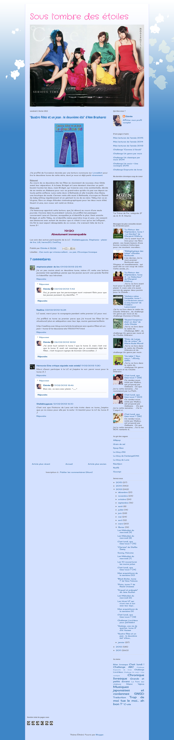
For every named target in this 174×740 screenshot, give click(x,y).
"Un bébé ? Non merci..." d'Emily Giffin (132, 358)
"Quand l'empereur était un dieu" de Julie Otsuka (133, 322)
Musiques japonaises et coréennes (128, 690)
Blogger (100, 735)
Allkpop (117, 440)
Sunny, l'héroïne (126, 553)
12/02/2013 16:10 (63, 404)
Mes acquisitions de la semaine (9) (128, 610)
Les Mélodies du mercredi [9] (126, 531)
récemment (97, 175)
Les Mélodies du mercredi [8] (126, 537)
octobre (122, 499)
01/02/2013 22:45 (71, 267)
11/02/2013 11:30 (90, 365)
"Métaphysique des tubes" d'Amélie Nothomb (133, 253)
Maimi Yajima (135, 684)
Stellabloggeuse (80, 240)
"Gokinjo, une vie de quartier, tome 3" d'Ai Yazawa (127, 628)
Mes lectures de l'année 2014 (128, 142)
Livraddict (97, 173)
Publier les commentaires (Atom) (76, 472)
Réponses (44, 284)
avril (120, 520)
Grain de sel (119, 444)
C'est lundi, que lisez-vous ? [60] (133, 396)
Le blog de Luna (121, 460)
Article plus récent (41, 464)
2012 (119, 647)
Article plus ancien (97, 464)
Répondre (41, 279)
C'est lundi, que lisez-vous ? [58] (133, 376)
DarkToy (57, 242)
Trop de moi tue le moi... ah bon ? (128, 700)
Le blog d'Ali (119, 452)
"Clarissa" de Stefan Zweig (127, 548)
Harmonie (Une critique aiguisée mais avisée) (58, 365)
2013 (119, 489)
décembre (123, 492)
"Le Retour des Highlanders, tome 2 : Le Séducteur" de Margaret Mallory (133, 276)
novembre (123, 496)
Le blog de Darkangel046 (126, 456)
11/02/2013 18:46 (64, 385)
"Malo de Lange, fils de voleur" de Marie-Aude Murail (133, 341)
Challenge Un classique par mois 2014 (126, 158)
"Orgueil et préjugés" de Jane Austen (128, 591)
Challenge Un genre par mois (127, 153)
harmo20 (46, 242)
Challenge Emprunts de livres (127, 169)
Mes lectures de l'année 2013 (128, 146)
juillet (121, 510)
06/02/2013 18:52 (65, 342)
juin (120, 513)
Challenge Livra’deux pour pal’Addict (128, 621)
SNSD (139, 693)
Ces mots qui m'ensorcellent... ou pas (57, 252)
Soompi (117, 472)
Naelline (40, 310)
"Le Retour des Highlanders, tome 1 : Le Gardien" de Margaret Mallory (134, 232)
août (120, 506)
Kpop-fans (118, 448)
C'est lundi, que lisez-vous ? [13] (127, 616)
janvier (121, 642)
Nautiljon (117, 464)
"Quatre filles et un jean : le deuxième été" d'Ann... (127, 636)
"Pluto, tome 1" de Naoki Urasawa (126, 585)
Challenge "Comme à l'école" (127, 149)
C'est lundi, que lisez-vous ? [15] (127, 542)
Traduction (119, 697)
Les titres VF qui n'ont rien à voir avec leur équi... (126, 603)
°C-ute (127, 704)
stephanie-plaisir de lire (47, 267)
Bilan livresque (120, 664)
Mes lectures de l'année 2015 (128, 138)
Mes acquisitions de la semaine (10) (128, 574)
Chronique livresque (87, 252)
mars (121, 524)
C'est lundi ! (136, 664)
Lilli (38, 242)
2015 (119, 482)
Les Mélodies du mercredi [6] (126, 597)
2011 (119, 650)
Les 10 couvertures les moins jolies (127, 563)
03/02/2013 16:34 (55, 310)
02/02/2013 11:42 (64, 289)
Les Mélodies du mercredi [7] (126, 557)
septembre (123, 503)
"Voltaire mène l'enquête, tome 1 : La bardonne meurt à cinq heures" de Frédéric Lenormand (133, 301)
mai (120, 517)
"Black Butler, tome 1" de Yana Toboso (128, 580)
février (121, 527)
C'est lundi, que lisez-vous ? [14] (127, 568)
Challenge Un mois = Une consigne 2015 (125, 164)
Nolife (116, 468)
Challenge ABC (123, 667)
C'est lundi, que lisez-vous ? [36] (133, 415)
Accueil (69, 464)
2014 (119, 486)
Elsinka (46, 289)
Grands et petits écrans (128, 680)
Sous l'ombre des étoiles (79, 17)
